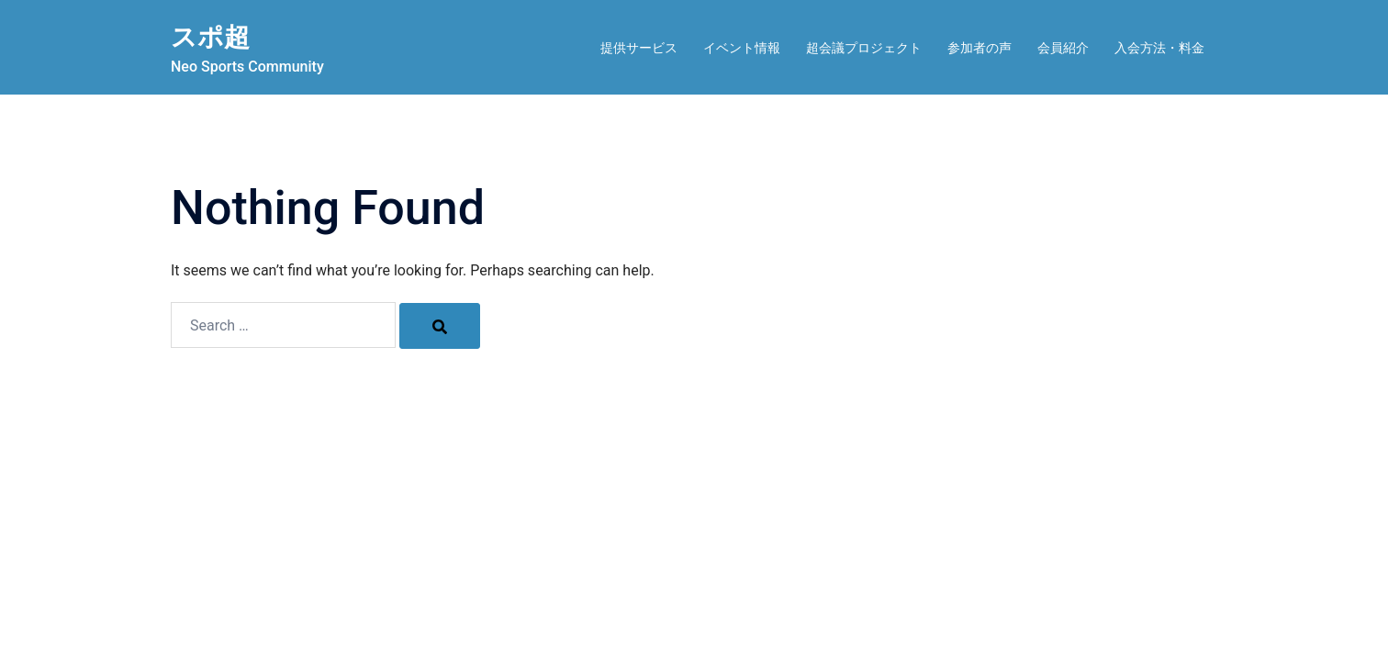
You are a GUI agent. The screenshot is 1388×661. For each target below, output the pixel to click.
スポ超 (216, 35)
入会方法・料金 (1159, 47)
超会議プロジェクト (864, 47)
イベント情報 (741, 47)
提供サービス (638, 47)
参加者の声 (979, 47)
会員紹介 (1063, 47)
